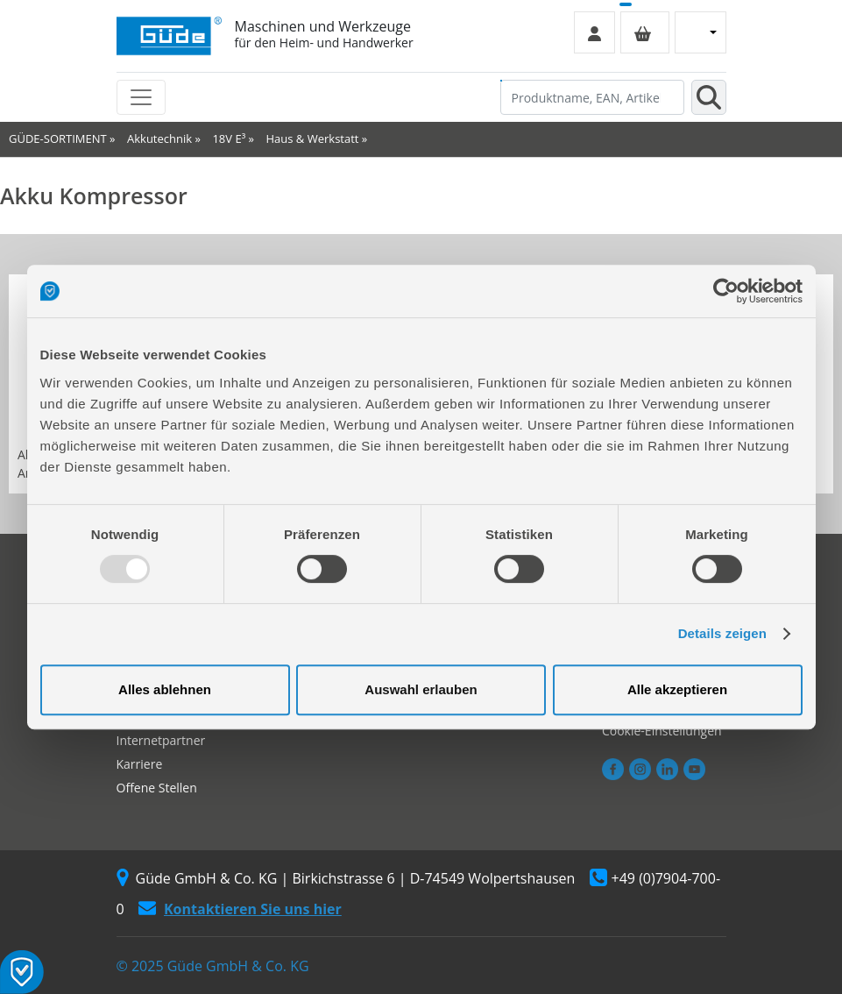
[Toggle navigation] (141, 97)
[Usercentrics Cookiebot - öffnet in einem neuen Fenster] (726, 291)
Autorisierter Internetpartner (161, 732)
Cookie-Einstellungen (662, 730)
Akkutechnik (159, 138)
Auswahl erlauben (420, 689)
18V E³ (228, 138)
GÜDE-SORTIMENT (58, 138)
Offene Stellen (157, 787)
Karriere (140, 764)
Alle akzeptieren (677, 689)
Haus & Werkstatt (312, 138)
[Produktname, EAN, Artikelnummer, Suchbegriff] (592, 97)
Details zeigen (722, 633)
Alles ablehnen (164, 689)
